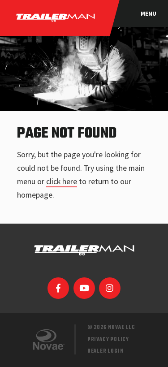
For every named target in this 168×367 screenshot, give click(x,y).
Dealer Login (105, 351)
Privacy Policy (108, 339)
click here (61, 181)
